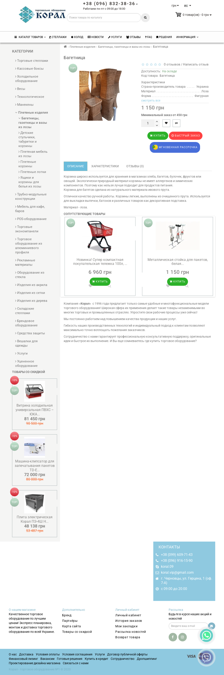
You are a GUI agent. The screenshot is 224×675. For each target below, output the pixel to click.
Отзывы (133, 37)
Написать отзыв (196, 64)
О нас (13, 654)
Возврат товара (127, 637)
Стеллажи (58, 37)
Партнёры (70, 620)
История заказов (128, 620)
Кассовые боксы (29, 69)
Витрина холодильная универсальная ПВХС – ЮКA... (35, 409)
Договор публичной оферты (127, 654)
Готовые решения (69, 658)
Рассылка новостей (130, 631)
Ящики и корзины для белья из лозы (29, 182)
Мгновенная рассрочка (174, 147)
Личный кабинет (128, 615)
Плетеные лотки (32, 172)
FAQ (148, 37)
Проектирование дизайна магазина (34, 663)
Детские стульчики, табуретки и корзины (27, 139)
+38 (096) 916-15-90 (177, 561)
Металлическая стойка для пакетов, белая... (178, 262)
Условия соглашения (77, 654)
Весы (20, 89)
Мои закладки (126, 626)
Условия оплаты (48, 654)
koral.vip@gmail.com (177, 572)
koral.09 (167, 566)
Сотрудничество (122, 658)
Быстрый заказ (186, 135)
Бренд (67, 615)
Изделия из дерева (31, 301)
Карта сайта (71, 626)
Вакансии (47, 658)
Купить (158, 135)
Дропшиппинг (147, 658)
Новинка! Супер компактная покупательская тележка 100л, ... (100, 262)
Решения (164, 37)
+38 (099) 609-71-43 (177, 555)
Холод (77, 37)
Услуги (115, 37)
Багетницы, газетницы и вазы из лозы (32, 122)
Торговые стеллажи (31, 61)
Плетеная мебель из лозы (32, 154)
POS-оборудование (31, 219)
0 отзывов (171, 64)
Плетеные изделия (31, 113)
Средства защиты (30, 333)
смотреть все (150, 100)
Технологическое (29, 97)
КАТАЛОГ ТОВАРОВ (30, 37)
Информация (187, 37)
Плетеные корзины (27, 164)
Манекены (24, 105)
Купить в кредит (96, 658)
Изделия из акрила (31, 285)
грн (175, 5)
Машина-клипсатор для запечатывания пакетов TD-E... (35, 465)
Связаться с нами (76, 663)
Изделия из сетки (30, 293)
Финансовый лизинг (23, 658)
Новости (96, 37)
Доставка (26, 654)
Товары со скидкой (77, 631)
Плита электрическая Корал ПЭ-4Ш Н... (34, 519)
